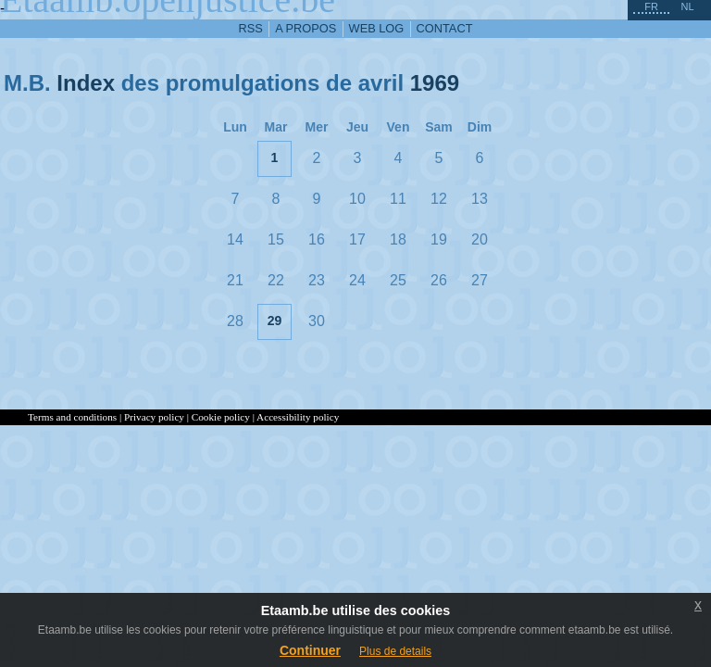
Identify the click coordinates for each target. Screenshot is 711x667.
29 (275, 320)
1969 (434, 82)
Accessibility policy (297, 416)
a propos (305, 28)
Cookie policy (221, 416)
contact (445, 28)
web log (377, 28)
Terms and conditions (72, 416)
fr (651, 6)
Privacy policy (154, 416)
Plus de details (395, 651)
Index (85, 82)
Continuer (310, 650)
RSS (251, 28)
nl (686, 6)
